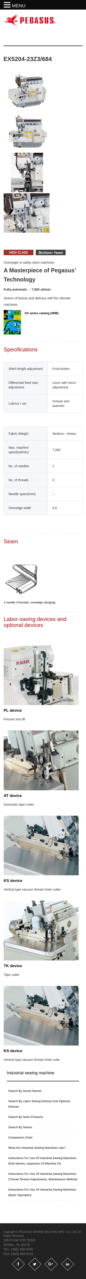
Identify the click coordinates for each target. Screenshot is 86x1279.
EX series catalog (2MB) (31, 322)
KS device (13, 880)
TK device (13, 966)
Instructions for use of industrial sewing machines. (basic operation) (42, 1192)
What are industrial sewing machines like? (37, 1147)
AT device (13, 795)
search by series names (25, 1091)
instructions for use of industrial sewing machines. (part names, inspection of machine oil (42, 1160)
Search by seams (20, 1127)
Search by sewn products (25, 1117)
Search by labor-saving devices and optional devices (39, 1103)
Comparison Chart (20, 1137)
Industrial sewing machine (30, 1073)
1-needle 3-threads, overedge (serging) (29, 602)
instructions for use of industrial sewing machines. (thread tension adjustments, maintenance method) (42, 1176)
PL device (13, 710)
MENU (18, 5)
